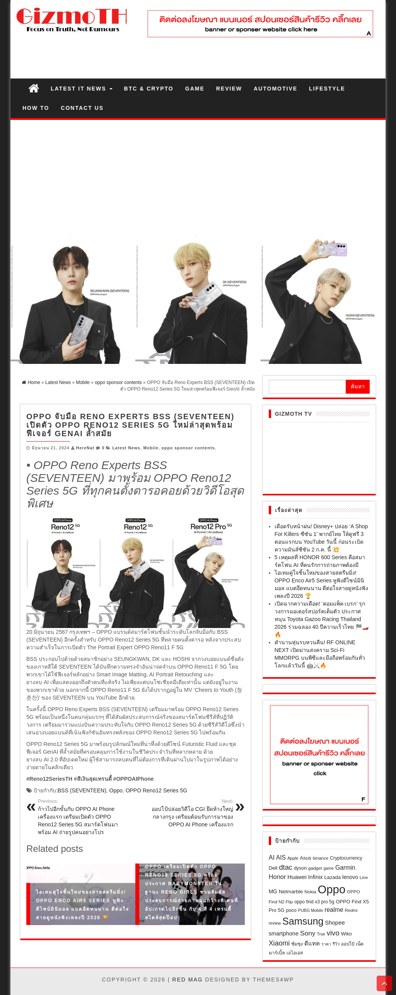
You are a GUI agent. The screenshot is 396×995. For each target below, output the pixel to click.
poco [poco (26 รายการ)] (291, 910)
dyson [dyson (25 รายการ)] (300, 868)
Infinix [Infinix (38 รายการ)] (315, 877)
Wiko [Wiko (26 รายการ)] (346, 934)
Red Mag (187, 979)
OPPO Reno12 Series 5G (157, 790)
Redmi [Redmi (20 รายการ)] (351, 910)
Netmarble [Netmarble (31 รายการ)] (291, 891)
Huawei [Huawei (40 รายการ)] (296, 877)
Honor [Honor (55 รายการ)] (277, 876)
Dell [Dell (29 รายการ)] (273, 868)
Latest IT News (82, 88)
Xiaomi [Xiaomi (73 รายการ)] (279, 943)
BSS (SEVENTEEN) (82, 790)
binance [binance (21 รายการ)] (321, 857)
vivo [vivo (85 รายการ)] (333, 933)
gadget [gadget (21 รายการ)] (315, 867)
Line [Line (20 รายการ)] (364, 877)
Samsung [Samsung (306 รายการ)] (302, 921)
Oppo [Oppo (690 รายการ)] (331, 889)
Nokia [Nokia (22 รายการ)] (310, 891)
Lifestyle (327, 88)
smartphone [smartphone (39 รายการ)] (284, 933)
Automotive (275, 88)
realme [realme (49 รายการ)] (333, 909)
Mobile (151, 447)
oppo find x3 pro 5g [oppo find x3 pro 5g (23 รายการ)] (314, 902)
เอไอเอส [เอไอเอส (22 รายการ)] (295, 953)
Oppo (116, 790)
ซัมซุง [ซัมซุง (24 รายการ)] (297, 944)
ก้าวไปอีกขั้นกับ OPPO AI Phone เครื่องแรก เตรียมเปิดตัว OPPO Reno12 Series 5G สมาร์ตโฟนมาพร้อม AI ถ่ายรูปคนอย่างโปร (84, 816)
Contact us (82, 108)
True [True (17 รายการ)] (321, 934)
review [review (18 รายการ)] (275, 923)
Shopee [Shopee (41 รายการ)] (335, 923)
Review (229, 88)
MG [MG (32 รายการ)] (273, 891)
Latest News (126, 447)
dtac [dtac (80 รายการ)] (285, 867)
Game (195, 88)
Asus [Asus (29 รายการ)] (305, 858)
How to (35, 108)
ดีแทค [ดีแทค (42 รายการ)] (312, 943)
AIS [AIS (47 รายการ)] (281, 857)
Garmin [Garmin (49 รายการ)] (345, 867)
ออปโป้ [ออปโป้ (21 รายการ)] (347, 943)
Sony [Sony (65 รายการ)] (307, 933)
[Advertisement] (198, 178)
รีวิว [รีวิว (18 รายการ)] (336, 944)
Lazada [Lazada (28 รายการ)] (332, 877)
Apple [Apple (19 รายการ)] (292, 858)
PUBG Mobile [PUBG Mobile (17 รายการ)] (310, 910)
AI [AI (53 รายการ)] (272, 857)
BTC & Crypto (149, 88)
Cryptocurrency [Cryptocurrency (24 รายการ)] (346, 858)
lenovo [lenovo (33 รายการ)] (350, 877)
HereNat (85, 447)
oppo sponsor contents (188, 447)
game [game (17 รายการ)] (328, 868)
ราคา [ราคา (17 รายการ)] (326, 944)
